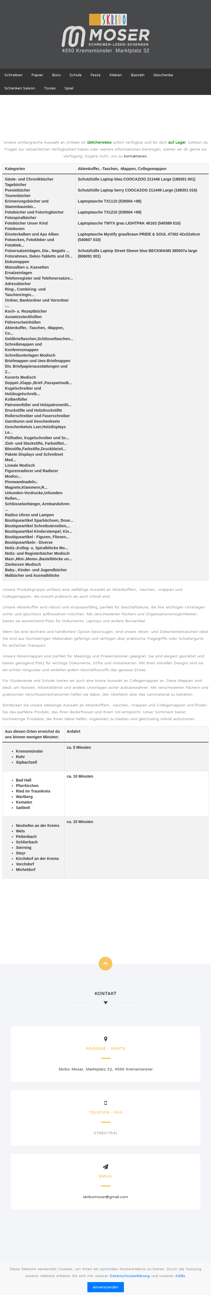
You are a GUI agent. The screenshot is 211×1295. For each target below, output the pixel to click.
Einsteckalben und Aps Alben (32, 234)
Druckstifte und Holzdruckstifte (33, 410)
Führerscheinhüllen (23, 322)
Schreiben (13, 75)
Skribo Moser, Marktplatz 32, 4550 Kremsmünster (106, 1069)
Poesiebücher (17, 190)
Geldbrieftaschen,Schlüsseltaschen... (39, 339)
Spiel (69, 88)
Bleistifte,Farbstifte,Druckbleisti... (35, 449)
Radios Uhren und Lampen (29, 515)
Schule (76, 75)
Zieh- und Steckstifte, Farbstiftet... (36, 443)
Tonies (50, 88)
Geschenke (163, 75)
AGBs (180, 1276)
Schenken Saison (19, 88)
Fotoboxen (15, 228)
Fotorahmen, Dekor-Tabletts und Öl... (39, 256)
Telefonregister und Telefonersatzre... (39, 278)
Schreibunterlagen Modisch (30, 355)
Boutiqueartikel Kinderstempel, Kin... (38, 531)
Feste (95, 75)
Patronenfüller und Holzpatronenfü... (38, 405)
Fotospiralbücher (20, 217)
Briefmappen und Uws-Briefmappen (37, 361)
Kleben (115, 75)
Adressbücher (18, 284)
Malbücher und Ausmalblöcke (32, 575)
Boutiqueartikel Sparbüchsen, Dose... (39, 520)
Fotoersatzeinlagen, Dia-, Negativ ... (37, 250)
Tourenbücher (17, 195)
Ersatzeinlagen (18, 273)
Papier (37, 75)
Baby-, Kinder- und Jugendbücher (36, 570)
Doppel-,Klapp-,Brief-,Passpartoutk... (38, 383)
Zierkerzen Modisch (23, 564)
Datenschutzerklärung (130, 1276)
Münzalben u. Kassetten (27, 267)
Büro (56, 75)
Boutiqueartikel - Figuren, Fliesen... (37, 537)
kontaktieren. (136, 156)
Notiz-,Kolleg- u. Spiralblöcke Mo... (36, 548)
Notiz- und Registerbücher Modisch (37, 553)
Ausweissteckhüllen (23, 317)
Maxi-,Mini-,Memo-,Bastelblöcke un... (38, 559)
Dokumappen (17, 261)
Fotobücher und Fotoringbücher (34, 212)
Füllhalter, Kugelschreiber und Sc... (37, 438)
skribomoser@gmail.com (105, 1197)
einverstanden (105, 1287)
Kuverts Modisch (20, 377)
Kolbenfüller (16, 399)
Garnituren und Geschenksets (32, 421)
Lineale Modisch (20, 465)
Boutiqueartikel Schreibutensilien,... (37, 526)
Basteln (138, 75)
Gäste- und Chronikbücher (29, 179)
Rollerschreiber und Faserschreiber (37, 416)
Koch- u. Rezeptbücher (26, 311)
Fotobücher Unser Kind (26, 223)
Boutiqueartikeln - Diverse (29, 542)
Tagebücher (15, 184)
